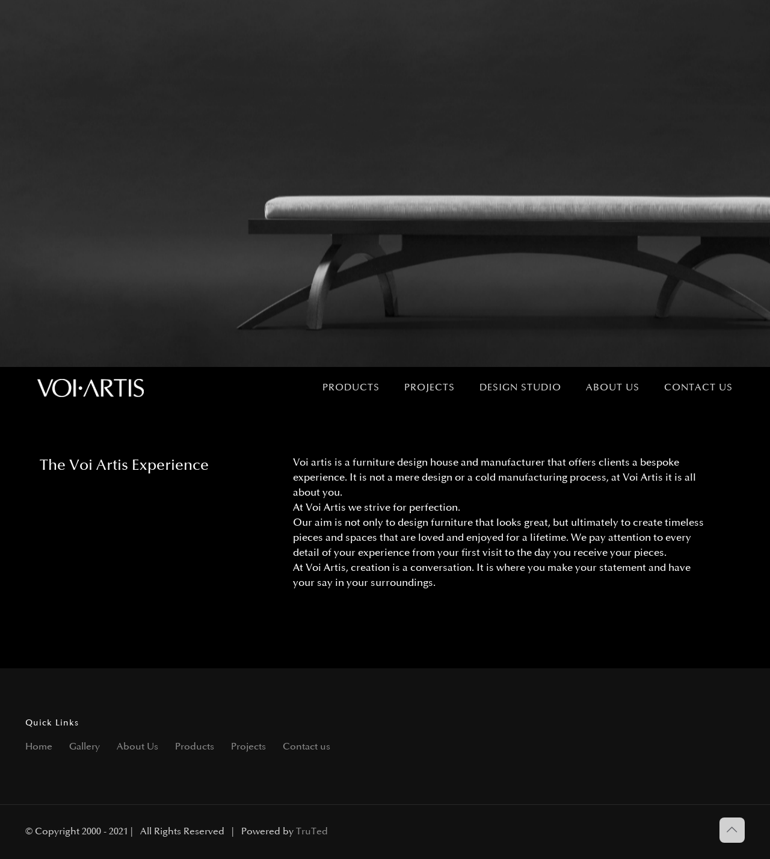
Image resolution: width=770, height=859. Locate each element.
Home (38, 746)
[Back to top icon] (732, 830)
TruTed (312, 831)
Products (194, 746)
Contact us (306, 746)
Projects (248, 746)
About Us (137, 746)
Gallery (84, 746)
